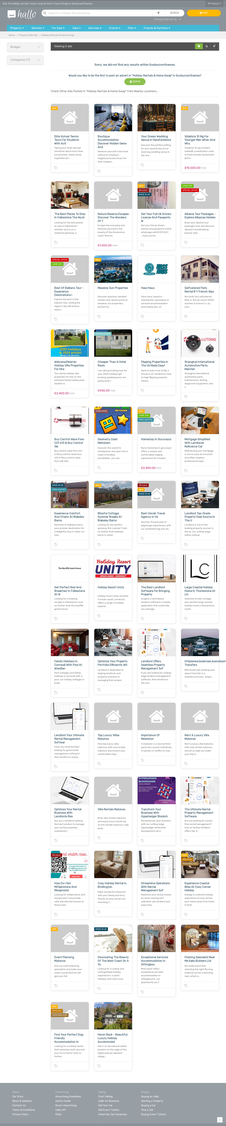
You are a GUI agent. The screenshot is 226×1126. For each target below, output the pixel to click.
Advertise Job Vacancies (112, 1114)
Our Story (17, 1096)
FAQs (58, 1114)
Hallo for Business (108, 1100)
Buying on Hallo (150, 1096)
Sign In (135, 81)
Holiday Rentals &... (167, 19)
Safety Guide (63, 1100)
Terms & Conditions (23, 1109)
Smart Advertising (66, 1105)
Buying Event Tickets (153, 1114)
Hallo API (60, 1109)
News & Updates (22, 1100)
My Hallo (214, 3)
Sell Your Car (105, 1105)
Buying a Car (148, 1105)
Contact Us (19, 1105)
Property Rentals (28, 35)
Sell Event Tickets (108, 1109)
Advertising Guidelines (68, 1096)
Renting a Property (152, 1100)
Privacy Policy (20, 1114)
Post (203, 12)
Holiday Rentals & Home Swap (57, 35)
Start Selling (105, 1096)
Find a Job (147, 1109)
